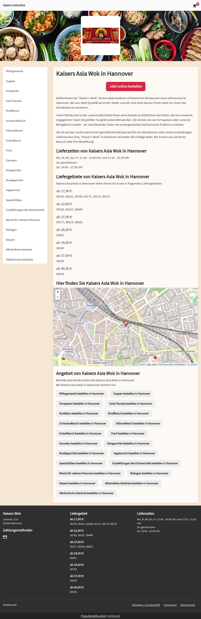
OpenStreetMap (166, 364)
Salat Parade (13, 101)
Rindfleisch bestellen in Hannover (128, 413)
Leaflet (142, 364)
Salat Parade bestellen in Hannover (130, 403)
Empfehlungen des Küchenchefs (25, 210)
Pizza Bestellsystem (93, 616)
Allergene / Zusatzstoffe (146, 605)
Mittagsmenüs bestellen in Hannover (81, 393)
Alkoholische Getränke (19, 259)
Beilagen (11, 229)
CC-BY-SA (192, 364)
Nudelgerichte (14, 180)
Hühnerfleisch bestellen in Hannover (138, 423)
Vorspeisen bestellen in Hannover (79, 403)
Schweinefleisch (16, 121)
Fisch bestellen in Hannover (127, 433)
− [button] (58, 297)
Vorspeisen (12, 91)
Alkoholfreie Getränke (19, 249)
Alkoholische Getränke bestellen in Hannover (86, 493)
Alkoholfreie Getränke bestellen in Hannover (131, 483)
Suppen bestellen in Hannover (131, 393)
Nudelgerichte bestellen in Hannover (81, 453)
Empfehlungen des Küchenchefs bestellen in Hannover (145, 463)
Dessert (10, 239)
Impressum (170, 605)
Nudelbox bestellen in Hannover (78, 413)
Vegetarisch (13, 190)
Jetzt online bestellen (125, 86)
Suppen (10, 81)
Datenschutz (187, 605)
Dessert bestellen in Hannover (77, 483)
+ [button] (58, 292)
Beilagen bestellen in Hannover (149, 473)
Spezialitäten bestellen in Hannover (80, 463)
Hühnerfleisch (14, 130)
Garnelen (11, 160)
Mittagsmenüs (14, 71)
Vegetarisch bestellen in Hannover (134, 453)
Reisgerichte (13, 170)
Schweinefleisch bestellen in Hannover (82, 423)
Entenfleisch (13, 140)
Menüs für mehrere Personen (23, 220)
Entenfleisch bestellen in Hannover (80, 433)
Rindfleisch (12, 110)
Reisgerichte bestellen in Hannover (128, 443)
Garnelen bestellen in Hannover (78, 443)
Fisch (9, 150)
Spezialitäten (14, 200)
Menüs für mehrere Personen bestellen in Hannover (90, 473)
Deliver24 (114, 616)
